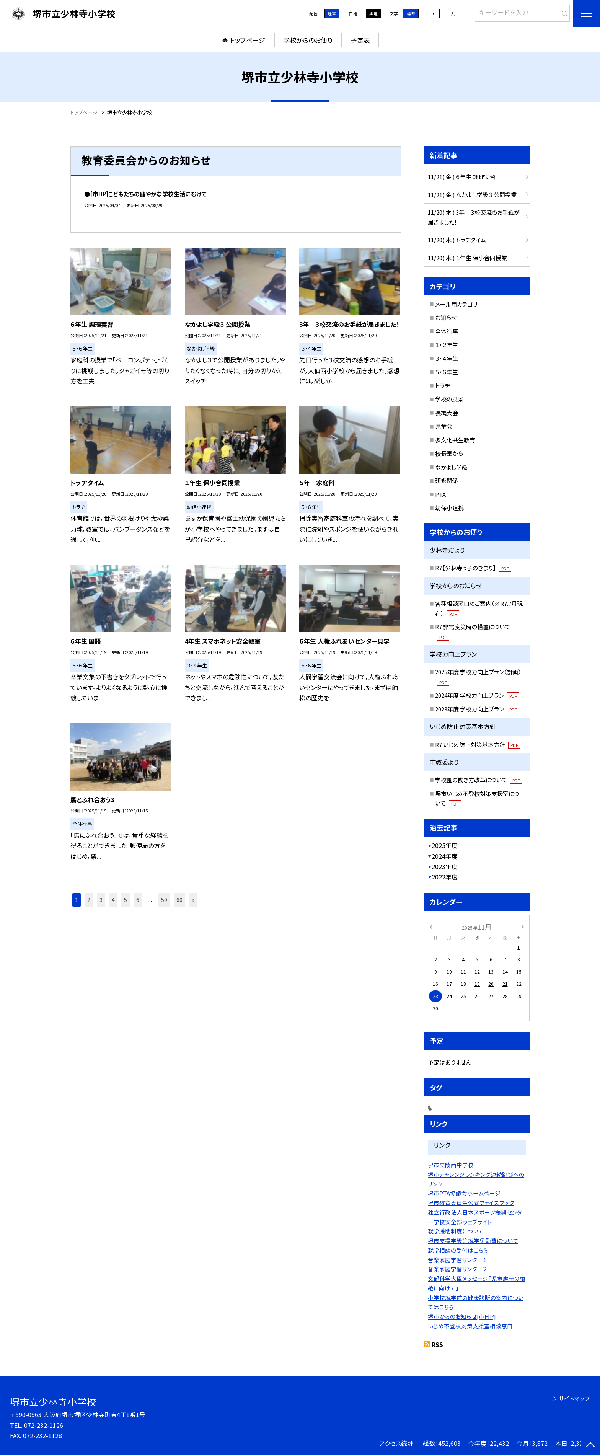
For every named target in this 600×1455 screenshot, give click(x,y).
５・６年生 (446, 372)
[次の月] (523, 926)
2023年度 (445, 866)
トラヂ (442, 386)
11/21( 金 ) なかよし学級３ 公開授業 (472, 195)
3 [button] (101, 900)
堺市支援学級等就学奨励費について (473, 1240)
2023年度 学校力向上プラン (477, 709)
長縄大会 (446, 413)
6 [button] (137, 900)
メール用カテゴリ (456, 304)
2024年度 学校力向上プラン (477, 695)
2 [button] (88, 900)
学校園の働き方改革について (478, 780)
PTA (440, 494)
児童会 (443, 426)
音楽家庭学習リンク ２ (458, 1269)
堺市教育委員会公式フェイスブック (471, 1203)
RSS (437, 1344)
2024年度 (445, 856)
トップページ (247, 40)
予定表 (360, 40)
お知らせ (446, 317)
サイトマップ (574, 1398)
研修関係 (446, 480)
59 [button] (164, 900)
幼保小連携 (449, 508)
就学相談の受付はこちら (458, 1250)
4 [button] (113, 900)
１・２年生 (446, 345)
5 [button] (125, 900)
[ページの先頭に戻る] (590, 1445)
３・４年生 (446, 358)
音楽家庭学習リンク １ (458, 1260)
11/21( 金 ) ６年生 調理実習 (462, 177)
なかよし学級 (451, 467)
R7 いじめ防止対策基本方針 (477, 745)
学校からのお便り (308, 40)
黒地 (373, 13)
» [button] (193, 900)
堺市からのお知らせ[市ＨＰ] (462, 1316)
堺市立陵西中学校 (451, 1165)
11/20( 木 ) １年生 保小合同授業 (467, 258)
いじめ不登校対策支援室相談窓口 (470, 1326)
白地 (353, 13)
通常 (332, 13)
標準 (411, 13)
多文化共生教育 (455, 440)
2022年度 (445, 876)
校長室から (449, 453)
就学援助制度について (456, 1231)
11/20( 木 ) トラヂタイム (457, 240)
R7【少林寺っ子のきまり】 (473, 568)
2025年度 (445, 845)
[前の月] (431, 926)
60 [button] (179, 900)
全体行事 (446, 331)
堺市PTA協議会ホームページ (464, 1193)
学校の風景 (449, 399)
